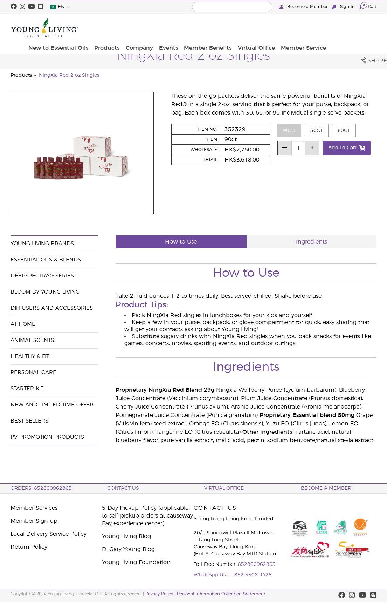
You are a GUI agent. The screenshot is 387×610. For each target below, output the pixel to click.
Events (221, 27)
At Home (23, 324)
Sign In (344, 7)
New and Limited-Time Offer (52, 404)
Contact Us (123, 488)
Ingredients (311, 242)
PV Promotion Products (47, 437)
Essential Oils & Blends (46, 259)
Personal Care (33, 372)
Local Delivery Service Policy (49, 534)
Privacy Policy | (161, 594)
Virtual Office (306, 27)
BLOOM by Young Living (45, 292)
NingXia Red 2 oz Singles (69, 75)
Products (164, 27)
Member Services (34, 508)
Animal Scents (32, 340)
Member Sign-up (34, 521)
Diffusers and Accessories (52, 308)
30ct (316, 130)
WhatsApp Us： (213, 575)
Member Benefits (260, 27)
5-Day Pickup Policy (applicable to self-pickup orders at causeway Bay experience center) (147, 515)
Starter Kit (27, 388)
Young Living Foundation (136, 562)
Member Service (351, 27)
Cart (367, 6)
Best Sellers (29, 421)
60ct (344, 130)
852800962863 (257, 564)
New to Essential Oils (117, 27)
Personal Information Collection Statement (221, 594)
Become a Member (304, 7)
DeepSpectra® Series (42, 276)
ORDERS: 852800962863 (41, 488)
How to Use (181, 242)
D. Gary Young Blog (128, 549)
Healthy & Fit (30, 356)
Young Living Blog (126, 536)
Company (194, 27)
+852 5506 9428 (252, 575)
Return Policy (29, 547)
